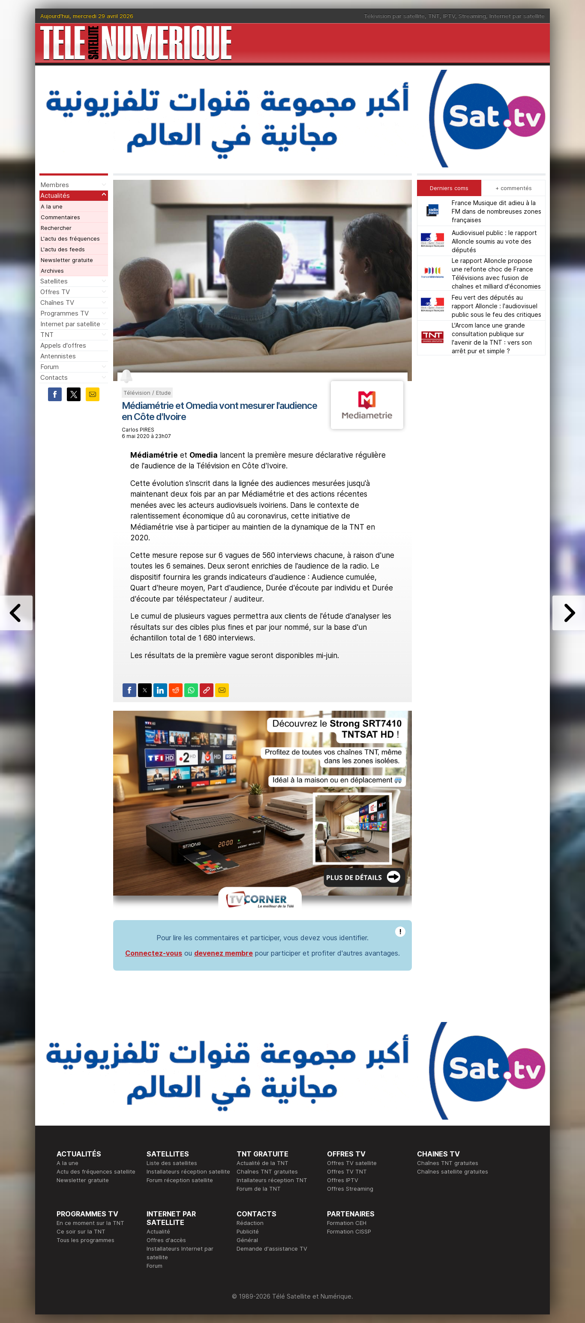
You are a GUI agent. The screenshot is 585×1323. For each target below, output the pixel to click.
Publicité (248, 1231)
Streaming (472, 15)
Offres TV (55, 292)
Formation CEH (346, 1222)
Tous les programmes (85, 1240)
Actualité (158, 1231)
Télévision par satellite (394, 15)
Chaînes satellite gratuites (452, 1171)
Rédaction (250, 1222)
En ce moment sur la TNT (90, 1222)
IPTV (449, 15)
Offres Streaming (350, 1188)
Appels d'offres (63, 345)
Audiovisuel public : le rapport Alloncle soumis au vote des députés (494, 241)
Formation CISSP (349, 1231)
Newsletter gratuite (67, 259)
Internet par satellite (517, 15)
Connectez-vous (153, 953)
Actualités (55, 195)
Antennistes (58, 356)
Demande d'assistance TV (272, 1248)
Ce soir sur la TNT (81, 1231)
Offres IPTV (342, 1180)
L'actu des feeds (63, 249)
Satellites (54, 281)
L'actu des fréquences (70, 238)
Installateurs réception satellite (188, 1171)
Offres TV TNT (347, 1171)
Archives (52, 270)
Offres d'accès (166, 1240)
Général (247, 1240)
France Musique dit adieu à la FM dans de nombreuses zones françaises (496, 211)
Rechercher (56, 227)
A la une (52, 206)
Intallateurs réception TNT (272, 1180)
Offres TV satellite (352, 1162)
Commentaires (60, 217)
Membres (54, 185)
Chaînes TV (57, 302)
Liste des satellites (172, 1162)
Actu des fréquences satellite (96, 1171)
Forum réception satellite (180, 1180)
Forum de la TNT (259, 1188)
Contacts (54, 377)
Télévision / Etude (147, 392)
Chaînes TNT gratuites (267, 1171)
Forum (49, 367)
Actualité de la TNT (262, 1162)
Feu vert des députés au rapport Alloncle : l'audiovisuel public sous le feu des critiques (496, 306)
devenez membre (223, 953)
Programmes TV (64, 313)
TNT (434, 15)
